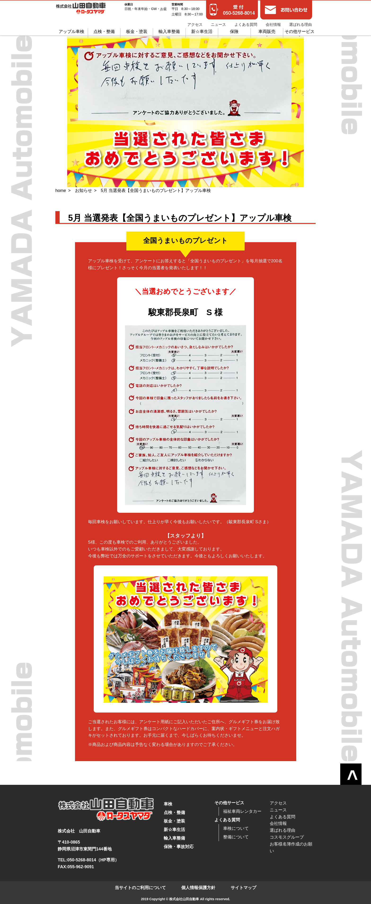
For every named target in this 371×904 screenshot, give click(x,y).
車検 (168, 804)
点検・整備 (104, 29)
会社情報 (273, 22)
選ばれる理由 (300, 22)
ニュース (218, 22)
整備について (236, 837)
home (60, 190)
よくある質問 (245, 22)
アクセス (195, 22)
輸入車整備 (169, 29)
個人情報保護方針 (198, 887)
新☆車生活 (201, 29)
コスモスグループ (287, 837)
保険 (234, 29)
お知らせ (83, 190)
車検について (236, 828)
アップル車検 (71, 29)
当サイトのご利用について (140, 887)
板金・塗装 (136, 29)
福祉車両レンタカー (242, 811)
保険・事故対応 (179, 846)
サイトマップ (243, 887)
